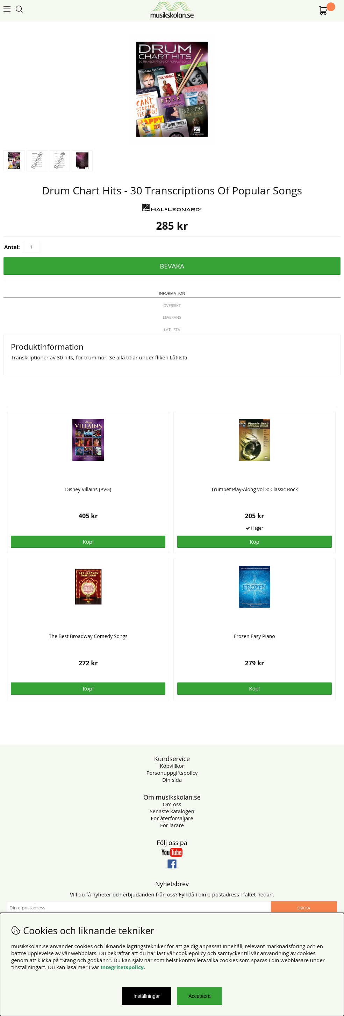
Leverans (172, 317)
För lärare (172, 825)
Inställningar (147, 996)
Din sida (172, 779)
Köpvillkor (172, 765)
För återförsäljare (172, 818)
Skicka (304, 907)
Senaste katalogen (172, 811)
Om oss (172, 804)
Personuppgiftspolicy (172, 772)
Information (172, 293)
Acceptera (199, 996)
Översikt (172, 305)
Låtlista (172, 329)
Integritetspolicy (122, 967)
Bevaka (172, 266)
